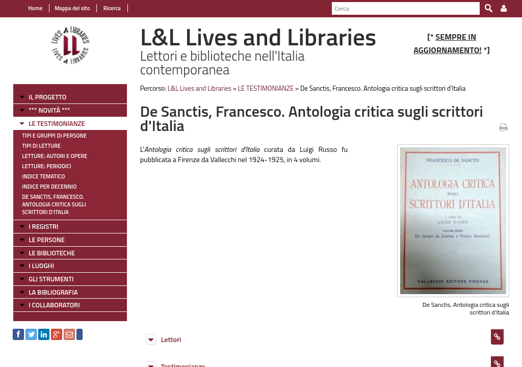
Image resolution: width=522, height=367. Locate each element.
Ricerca (111, 8)
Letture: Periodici (46, 166)
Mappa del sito (72, 8)
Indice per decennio (49, 186)
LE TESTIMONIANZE (57, 123)
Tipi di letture (41, 146)
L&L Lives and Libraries (199, 88)
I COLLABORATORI (54, 305)
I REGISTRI (43, 226)
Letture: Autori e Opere (54, 156)
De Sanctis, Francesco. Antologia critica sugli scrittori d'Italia (54, 204)
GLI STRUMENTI (51, 279)
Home (35, 8)
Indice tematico (43, 176)
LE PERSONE (47, 239)
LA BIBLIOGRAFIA (53, 292)
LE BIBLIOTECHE (52, 253)
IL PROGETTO (47, 97)
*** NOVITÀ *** (49, 110)
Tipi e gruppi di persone (54, 136)
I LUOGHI (41, 265)
